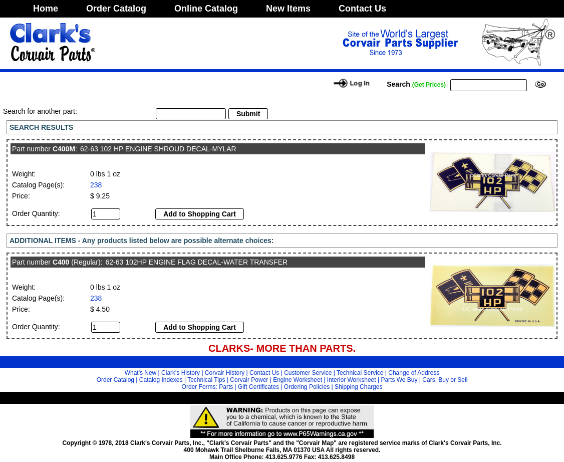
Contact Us (362, 9)
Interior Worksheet (351, 379)
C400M (64, 149)
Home (45, 9)
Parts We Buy (399, 379)
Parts (226, 386)
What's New (141, 372)
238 (96, 185)
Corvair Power (249, 379)
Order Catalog (116, 9)
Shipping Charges (358, 386)
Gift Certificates (258, 386)
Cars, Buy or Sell (444, 379)
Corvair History (224, 372)
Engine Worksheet (297, 379)
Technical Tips (206, 379)
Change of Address (413, 372)
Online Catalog (206, 9)
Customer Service (308, 372)
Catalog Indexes (161, 379)
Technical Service (360, 372)
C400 (61, 262)
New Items (288, 9)
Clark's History (180, 372)
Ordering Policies (307, 386)
